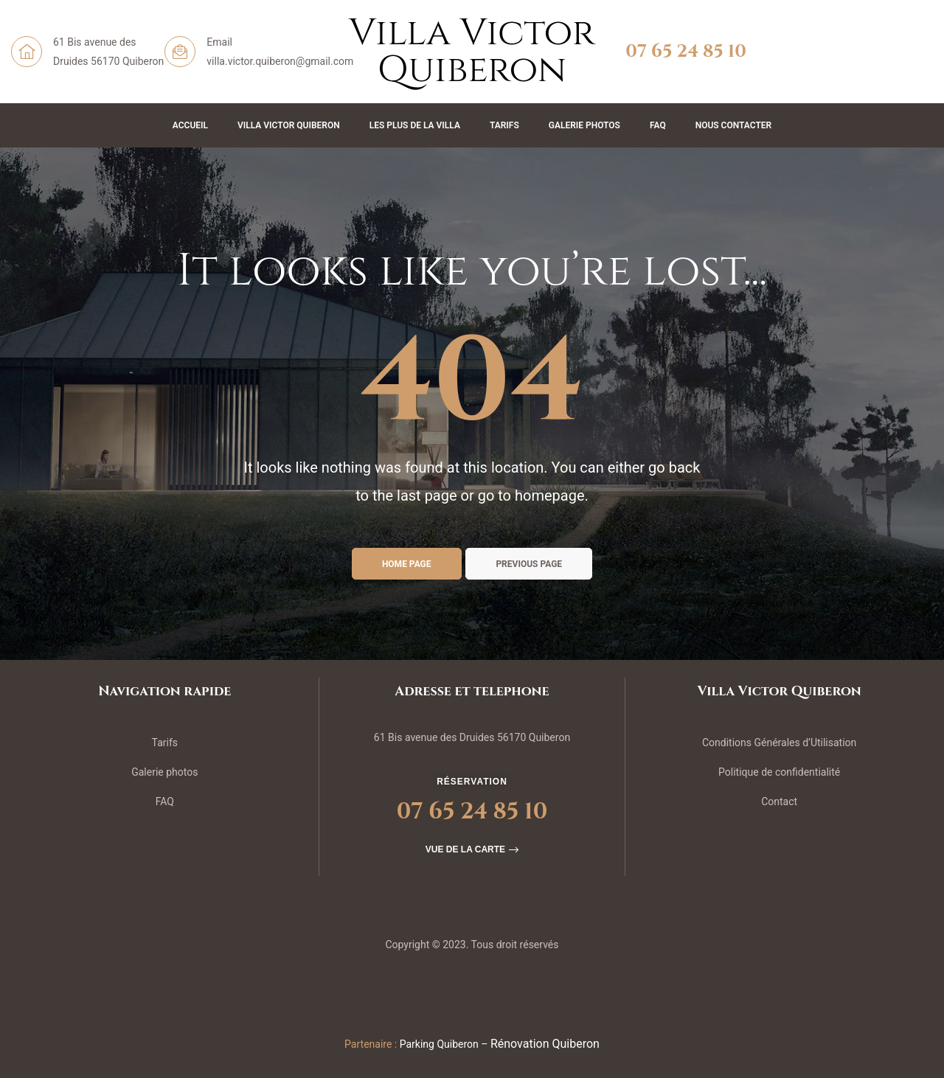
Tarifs (504, 125)
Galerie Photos (584, 125)
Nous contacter (733, 125)
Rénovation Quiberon (545, 1044)
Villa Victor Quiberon (288, 125)
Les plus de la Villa (414, 125)
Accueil (190, 125)
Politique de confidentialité (779, 772)
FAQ (658, 125)
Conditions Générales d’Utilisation (779, 742)
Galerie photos (164, 772)
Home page (406, 564)
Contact (779, 801)
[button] (472, 849)
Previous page (529, 564)
